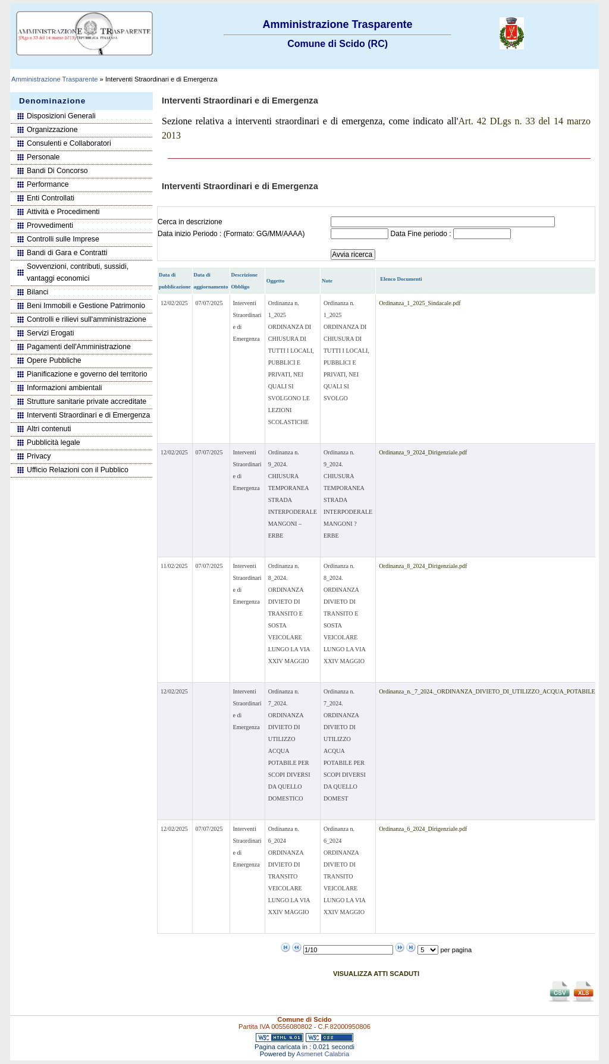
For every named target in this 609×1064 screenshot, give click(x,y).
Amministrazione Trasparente (54, 79)
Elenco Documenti (401, 279)
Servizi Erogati (50, 333)
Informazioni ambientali (64, 388)
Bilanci (37, 292)
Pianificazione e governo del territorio (87, 374)
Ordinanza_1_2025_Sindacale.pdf (419, 303)
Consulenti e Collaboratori (69, 143)
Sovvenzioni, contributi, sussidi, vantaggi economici (77, 272)
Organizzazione (52, 129)
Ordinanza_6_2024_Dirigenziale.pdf (423, 829)
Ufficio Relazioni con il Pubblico (77, 470)
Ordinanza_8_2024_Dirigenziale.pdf (423, 566)
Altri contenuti (49, 429)
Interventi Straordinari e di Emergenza (88, 415)
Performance (47, 184)
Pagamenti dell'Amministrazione (79, 347)
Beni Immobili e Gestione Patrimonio (86, 306)
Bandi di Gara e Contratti (67, 253)
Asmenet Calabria (322, 1053)
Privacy (39, 456)
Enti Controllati (50, 198)
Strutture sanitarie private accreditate (86, 401)
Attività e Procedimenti (63, 212)
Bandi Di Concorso (57, 171)
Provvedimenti (50, 225)
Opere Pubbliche (54, 360)
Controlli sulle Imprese (63, 239)
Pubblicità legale (53, 442)
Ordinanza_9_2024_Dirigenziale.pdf (423, 452)
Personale (43, 157)
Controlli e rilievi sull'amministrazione (86, 319)
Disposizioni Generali (61, 116)
